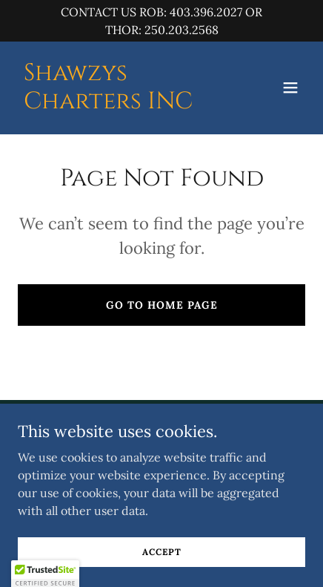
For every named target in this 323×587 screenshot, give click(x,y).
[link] (118, 103)
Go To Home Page (162, 305)
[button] (290, 87)
